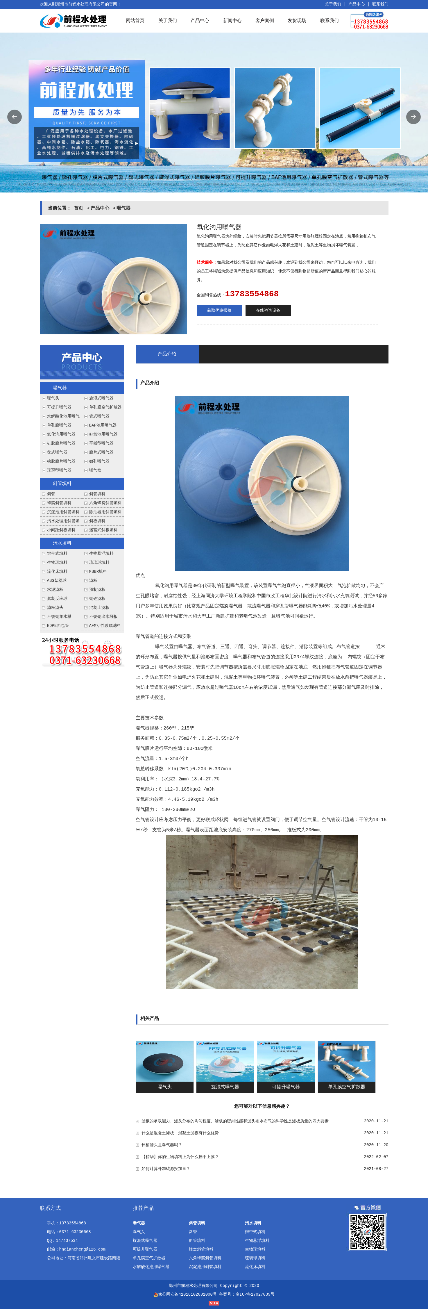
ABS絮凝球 (57, 580)
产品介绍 (167, 354)
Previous (14, 117)
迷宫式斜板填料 (103, 530)
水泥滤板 (55, 589)
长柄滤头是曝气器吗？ (162, 1145)
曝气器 (123, 208)
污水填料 (62, 543)
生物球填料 (57, 562)
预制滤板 (97, 589)
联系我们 (380, 4)
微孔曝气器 (99, 461)
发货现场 (297, 20)
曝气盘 (95, 470)
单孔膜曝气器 (59, 425)
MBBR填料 (98, 571)
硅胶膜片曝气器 (61, 443)
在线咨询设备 (268, 310)
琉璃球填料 (99, 562)
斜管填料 (62, 483)
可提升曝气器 (59, 407)
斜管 (51, 494)
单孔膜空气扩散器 (105, 407)
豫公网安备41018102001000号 (185, 1294)
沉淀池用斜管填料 (63, 512)
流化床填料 (57, 571)
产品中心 (356, 4)
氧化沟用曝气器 (61, 434)
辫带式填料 (57, 553)
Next (413, 117)
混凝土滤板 (99, 607)
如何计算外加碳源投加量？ (166, 1169)
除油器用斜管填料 (105, 512)
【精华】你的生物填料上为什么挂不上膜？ (180, 1157)
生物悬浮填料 (101, 553)
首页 (78, 208)
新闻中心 (232, 20)
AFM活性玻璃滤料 (105, 625)
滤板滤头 (55, 607)
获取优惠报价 (219, 310)
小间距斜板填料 (61, 530)
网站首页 (135, 20)
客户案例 (264, 20)
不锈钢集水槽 (59, 616)
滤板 (93, 580)
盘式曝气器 (57, 452)
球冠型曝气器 (59, 470)
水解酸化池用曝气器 (151, 1267)
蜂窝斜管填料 (59, 503)
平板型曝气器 (101, 443)
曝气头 (53, 398)
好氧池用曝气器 (103, 434)
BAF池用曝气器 (103, 425)
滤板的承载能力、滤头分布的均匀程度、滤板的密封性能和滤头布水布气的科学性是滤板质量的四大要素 (235, 1121)
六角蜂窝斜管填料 (105, 503)
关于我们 (333, 4)
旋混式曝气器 (101, 398)
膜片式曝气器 (101, 452)
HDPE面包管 (58, 625)
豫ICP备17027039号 (254, 1294)
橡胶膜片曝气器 (61, 461)
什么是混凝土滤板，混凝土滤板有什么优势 (180, 1133)
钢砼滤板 (97, 598)
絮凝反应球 (57, 598)
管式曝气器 (99, 416)
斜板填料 (97, 521)
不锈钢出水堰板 (103, 616)
